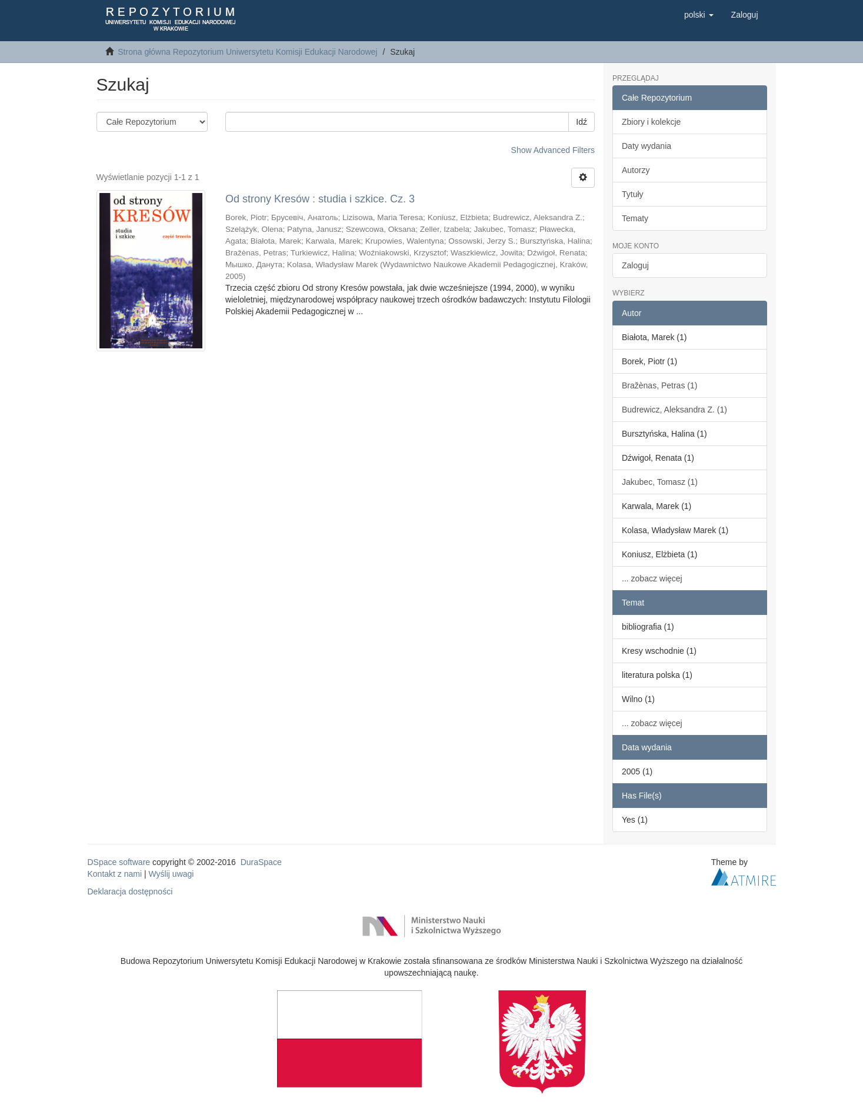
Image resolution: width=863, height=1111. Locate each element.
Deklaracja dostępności (130, 891)
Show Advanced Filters (553, 150)
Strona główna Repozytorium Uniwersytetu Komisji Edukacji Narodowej (247, 51)
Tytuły (633, 194)
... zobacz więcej (652, 578)
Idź (581, 122)
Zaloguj (635, 265)
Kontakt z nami (115, 874)
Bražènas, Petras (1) (659, 385)
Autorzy (635, 170)
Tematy (635, 218)
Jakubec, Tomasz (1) (660, 482)
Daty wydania (646, 146)
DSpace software (119, 862)
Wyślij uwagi (171, 874)
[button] (698, 14)
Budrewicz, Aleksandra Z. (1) (674, 409)
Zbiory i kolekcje (651, 122)
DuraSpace (261, 862)
